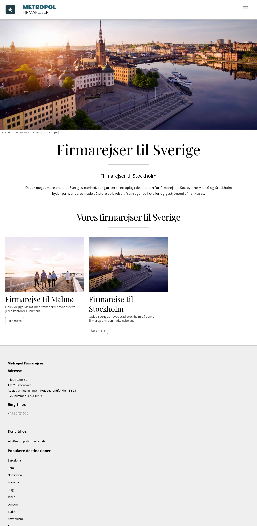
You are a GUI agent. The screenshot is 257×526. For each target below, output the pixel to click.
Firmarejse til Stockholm (111, 303)
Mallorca (13, 482)
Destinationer (22, 132)
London (13, 504)
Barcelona (14, 460)
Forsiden (6, 132)
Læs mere (14, 321)
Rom (11, 468)
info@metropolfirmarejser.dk (26, 441)
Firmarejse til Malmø (39, 299)
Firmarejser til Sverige (45, 132)
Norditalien (15, 475)
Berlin (11, 512)
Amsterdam (15, 519)
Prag (11, 490)
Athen (11, 497)
